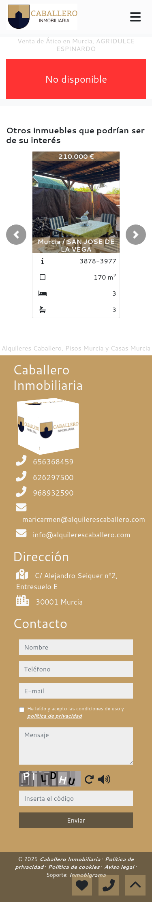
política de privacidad (54, 715)
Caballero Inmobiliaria (70, 859)
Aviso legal (119, 866)
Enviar (76, 820)
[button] (16, 234)
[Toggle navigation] (135, 17)
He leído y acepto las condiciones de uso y (75, 712)
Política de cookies (74, 866)
